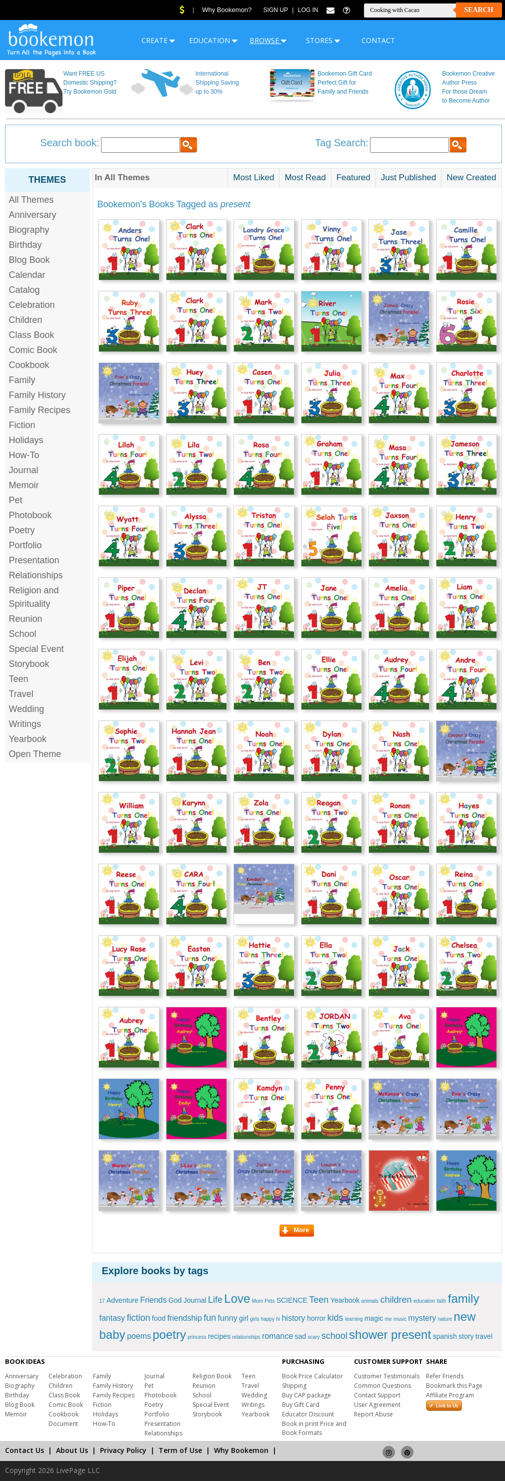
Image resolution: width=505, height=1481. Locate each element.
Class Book (31, 335)
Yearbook (27, 739)
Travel (21, 694)
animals (370, 1301)
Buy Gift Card (301, 1404)
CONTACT (378, 40)
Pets (269, 1301)
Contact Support (377, 1395)
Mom (257, 1301)
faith (441, 1301)
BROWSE (268, 40)
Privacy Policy (123, 1450)
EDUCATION (213, 40)
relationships (246, 1337)
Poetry (22, 530)
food (159, 1318)
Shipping (294, 1385)
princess (197, 1337)
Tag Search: (341, 142)
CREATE (158, 40)
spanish (444, 1336)
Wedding (26, 709)
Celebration (32, 305)
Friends (153, 1300)
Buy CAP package (306, 1395)
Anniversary (32, 215)
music (400, 1319)
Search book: (70, 142)
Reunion (25, 619)
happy (267, 1319)
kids (336, 1318)
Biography (29, 230)
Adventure (122, 1300)
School (22, 634)
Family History (37, 395)
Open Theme (35, 754)
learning (354, 1319)
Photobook (30, 515)
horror (316, 1318)
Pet (15, 500)
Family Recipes (39, 410)
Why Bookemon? (227, 10)
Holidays (26, 440)
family (464, 1298)
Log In (308, 10)
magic (373, 1318)
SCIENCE (292, 1300)
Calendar (27, 275)
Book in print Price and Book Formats (314, 1428)
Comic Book (33, 350)
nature (445, 1319)
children (396, 1300)
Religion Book (212, 1376)
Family (22, 380)
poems (139, 1336)
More (295, 1230)
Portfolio (25, 545)
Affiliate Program (450, 1395)
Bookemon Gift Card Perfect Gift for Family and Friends (345, 82)
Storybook (29, 664)
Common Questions (382, 1385)
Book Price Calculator (312, 1376)
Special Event (36, 649)
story (466, 1336)
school (335, 1336)
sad (300, 1336)
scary (314, 1337)
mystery (422, 1318)
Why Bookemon (241, 1450)
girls (254, 1319)
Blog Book (29, 260)
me (388, 1319)
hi (278, 1319)
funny (228, 1318)
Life (215, 1300)
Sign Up (276, 10)
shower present (390, 1334)
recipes (219, 1336)
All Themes (31, 200)
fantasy (113, 1318)
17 (102, 1301)
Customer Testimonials (387, 1376)
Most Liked (253, 177)
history (293, 1318)
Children (25, 320)
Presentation (34, 560)
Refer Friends (445, 1376)
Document (63, 1423)
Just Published (408, 177)
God (175, 1300)
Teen (18, 679)
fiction (138, 1318)
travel (484, 1336)
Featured (353, 177)
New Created (471, 177)
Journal (23, 470)
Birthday (25, 245)
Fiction (22, 425)
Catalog (24, 290)
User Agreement (377, 1404)
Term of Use (180, 1450)
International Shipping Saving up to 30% (217, 82)
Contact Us (24, 1450)
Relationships (36, 575)
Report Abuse (373, 1414)
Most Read (305, 177)
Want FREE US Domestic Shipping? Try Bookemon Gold (89, 82)
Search (478, 10)
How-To (24, 455)
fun (210, 1318)
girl (243, 1318)
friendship (184, 1318)
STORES (323, 40)
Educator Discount (308, 1414)
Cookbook (29, 365)
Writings (25, 724)
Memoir (24, 485)
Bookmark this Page (454, 1385)
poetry (169, 1334)
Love (237, 1298)
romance (277, 1336)
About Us (72, 1450)
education (424, 1301)
